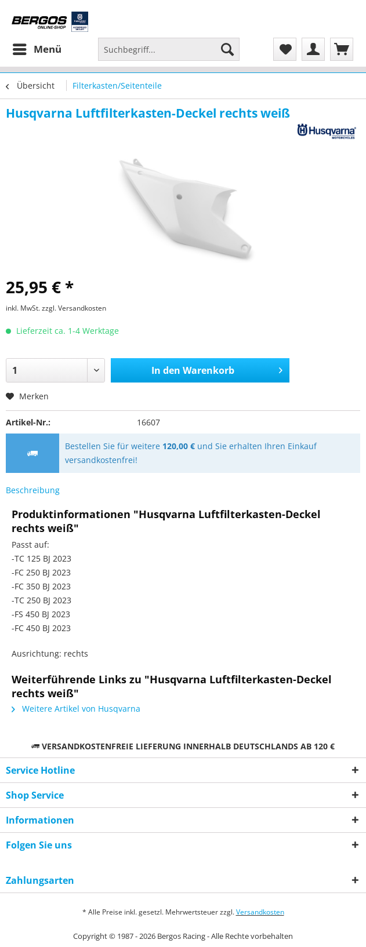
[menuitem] (36, 49)
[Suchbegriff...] (169, 49)
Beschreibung (33, 490)
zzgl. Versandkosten (74, 308)
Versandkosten (260, 912)
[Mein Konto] (313, 49)
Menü (37, 48)
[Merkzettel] (284, 49)
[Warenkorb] (341, 49)
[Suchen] (227, 49)
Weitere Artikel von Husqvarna (76, 708)
